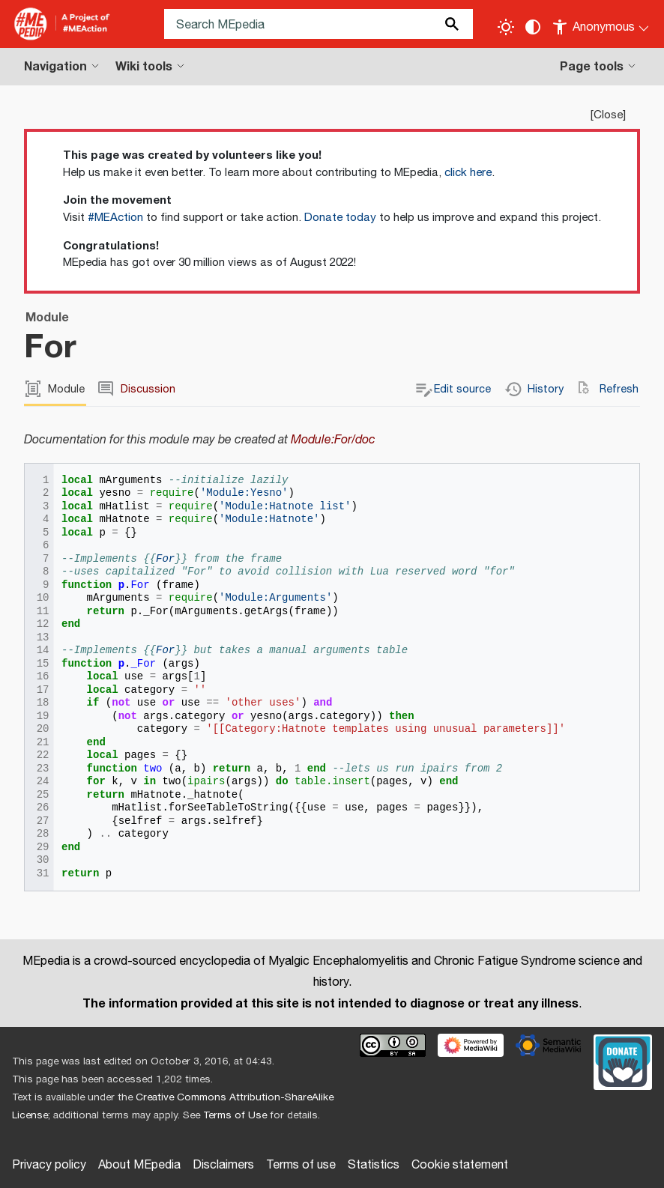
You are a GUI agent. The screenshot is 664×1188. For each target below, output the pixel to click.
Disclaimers (223, 1165)
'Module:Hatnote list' (285, 507)
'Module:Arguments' (275, 598)
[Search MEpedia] (318, 24)
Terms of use (301, 1165)
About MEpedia (139, 1165)
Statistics (373, 1165)
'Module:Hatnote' (269, 519)
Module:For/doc (333, 440)
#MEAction (115, 217)
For (165, 559)
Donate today (340, 217)
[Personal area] (601, 23)
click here (468, 172)
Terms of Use (235, 1115)
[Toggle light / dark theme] (506, 27)
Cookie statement (459, 1165)
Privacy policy (49, 1165)
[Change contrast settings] (533, 27)
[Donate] (623, 1060)
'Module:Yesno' (244, 493)
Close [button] (608, 115)
